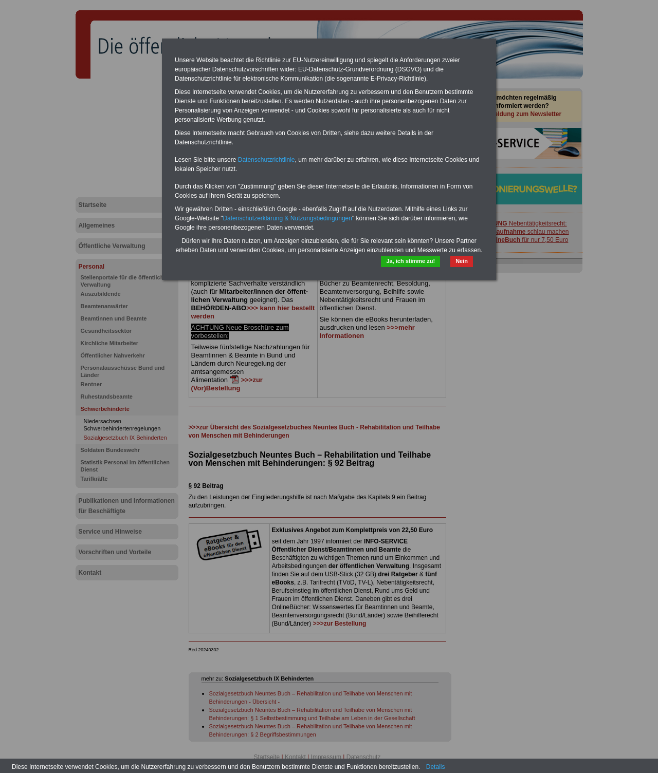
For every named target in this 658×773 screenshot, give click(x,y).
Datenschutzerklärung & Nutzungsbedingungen (287, 218)
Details (435, 766)
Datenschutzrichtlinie (266, 159)
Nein (461, 261)
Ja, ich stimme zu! (410, 261)
